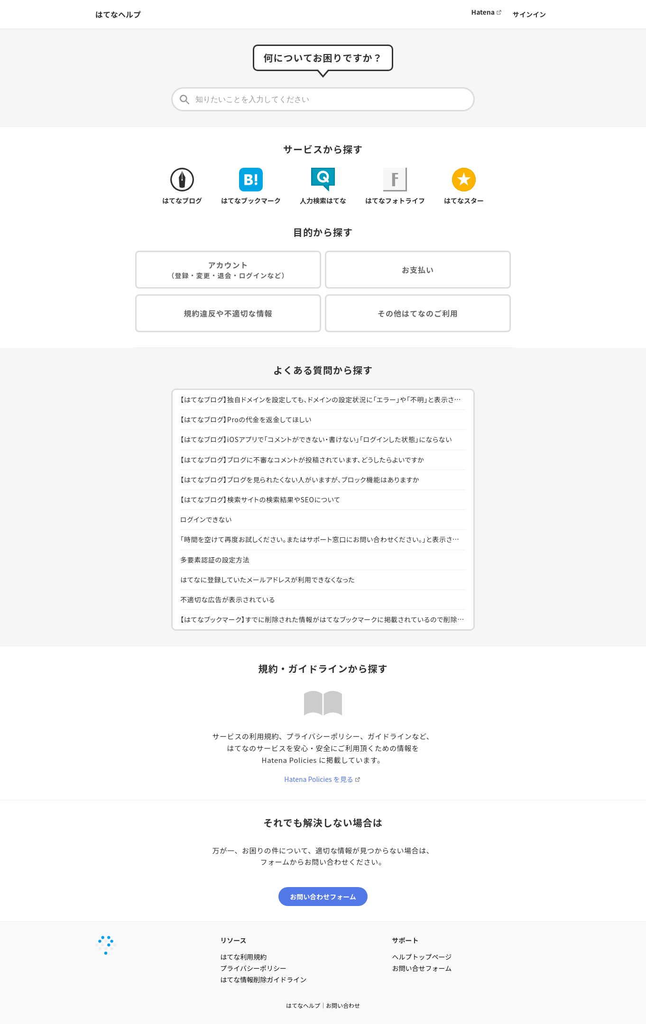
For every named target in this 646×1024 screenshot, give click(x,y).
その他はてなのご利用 (418, 313)
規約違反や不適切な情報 (228, 313)
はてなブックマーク (251, 186)
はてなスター (464, 186)
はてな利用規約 (243, 956)
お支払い (418, 269)
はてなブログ (182, 186)
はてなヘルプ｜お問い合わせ (323, 1005)
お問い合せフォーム (422, 968)
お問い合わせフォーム (323, 896)
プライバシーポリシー (253, 968)
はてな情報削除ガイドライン (263, 979)
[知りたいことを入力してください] (323, 99)
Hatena (483, 12)
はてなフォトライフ (395, 186)
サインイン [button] (529, 14)
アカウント (228, 270)
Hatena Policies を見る (318, 779)
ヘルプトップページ (422, 956)
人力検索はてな (323, 186)
